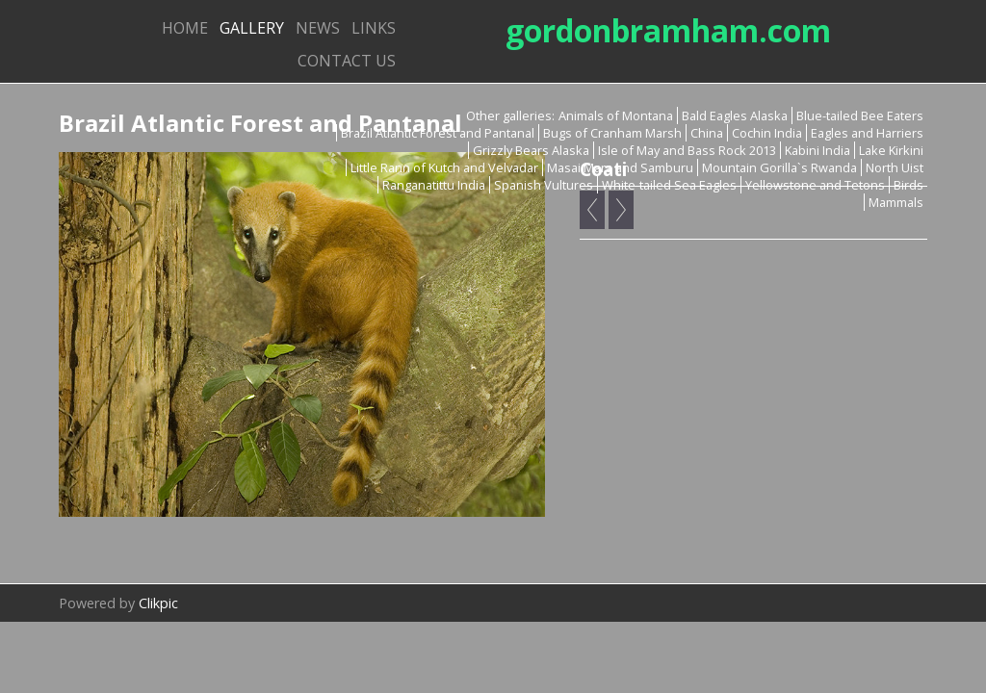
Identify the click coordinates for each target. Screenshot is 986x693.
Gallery (252, 27)
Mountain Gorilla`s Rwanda (779, 167)
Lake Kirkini (891, 150)
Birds (908, 184)
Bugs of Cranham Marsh (612, 132)
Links (373, 27)
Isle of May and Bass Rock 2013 (687, 150)
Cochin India (767, 132)
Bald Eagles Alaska (735, 115)
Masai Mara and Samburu (620, 167)
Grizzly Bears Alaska (531, 150)
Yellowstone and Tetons (815, 184)
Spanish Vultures (543, 184)
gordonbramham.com (668, 30)
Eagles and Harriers (867, 132)
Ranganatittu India (433, 184)
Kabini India (817, 150)
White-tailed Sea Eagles (669, 184)
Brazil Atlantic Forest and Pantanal (437, 132)
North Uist (894, 167)
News (318, 27)
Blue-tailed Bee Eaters (859, 115)
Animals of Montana (615, 115)
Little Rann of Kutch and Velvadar (444, 167)
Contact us (347, 60)
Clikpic (158, 603)
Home (185, 27)
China (706, 132)
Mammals (896, 202)
